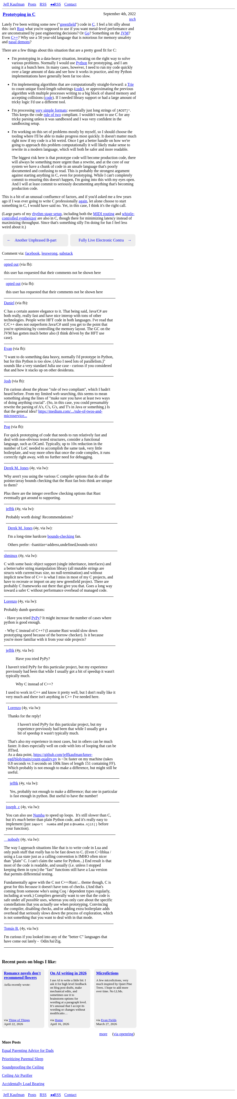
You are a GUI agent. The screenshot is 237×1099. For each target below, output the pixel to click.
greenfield (68, 24)
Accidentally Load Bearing (23, 1084)
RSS (43, 4)
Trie (130, 84)
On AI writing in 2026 (68, 973)
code (79, 89)
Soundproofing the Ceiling (23, 1067)
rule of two (52, 115)
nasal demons (19, 42)
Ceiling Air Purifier (17, 1075)
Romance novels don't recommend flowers (22, 975)
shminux (10, 556)
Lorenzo (10, 601)
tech (132, 19)
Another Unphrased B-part (31, 240)
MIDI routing (103, 214)
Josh (7, 381)
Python (81, 63)
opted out (11, 264)
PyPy (35, 618)
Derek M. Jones (16, 468)
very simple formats (51, 110)
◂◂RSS (55, 4)
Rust (20, 29)
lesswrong (49, 253)
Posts (32, 4)
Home (59, 1020)
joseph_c (13, 807)
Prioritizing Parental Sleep (22, 1059)
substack (66, 253)
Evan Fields (108, 1020)
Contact (70, 4)
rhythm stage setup (47, 214)
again (83, 201)
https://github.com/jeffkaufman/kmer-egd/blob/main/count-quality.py (50, 757)
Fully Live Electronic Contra (105, 240)
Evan (8, 348)
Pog (7, 427)
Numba (39, 815)
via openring (123, 1034)
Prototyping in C (19, 14)
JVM (125, 33)
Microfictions (107, 973)
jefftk (10, 509)
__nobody (12, 839)
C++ (14, 37)
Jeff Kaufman (13, 4)
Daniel (9, 303)
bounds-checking (60, 536)
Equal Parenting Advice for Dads (28, 1050)
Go (87, 33)
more (103, 1034)
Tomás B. (11, 928)
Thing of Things (19, 1020)
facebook (32, 253)
